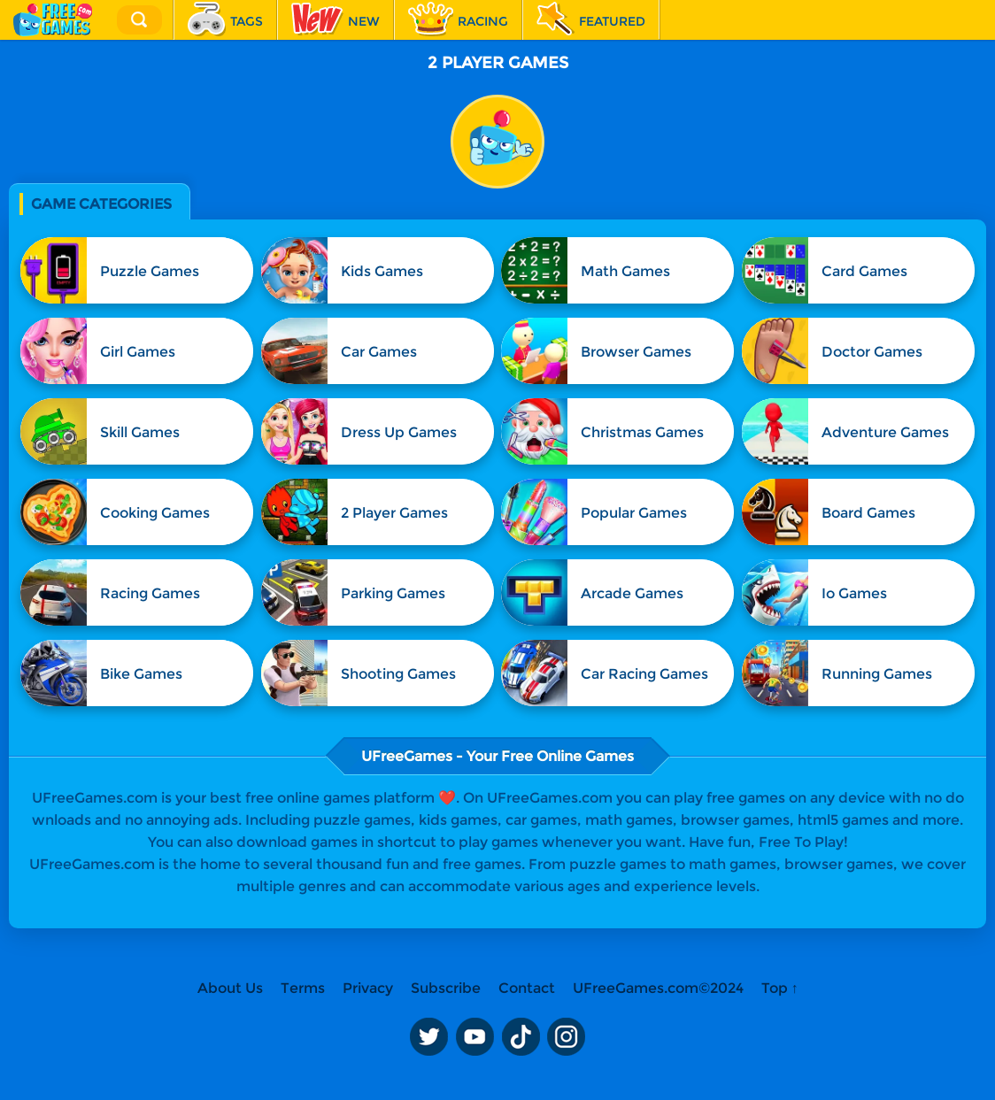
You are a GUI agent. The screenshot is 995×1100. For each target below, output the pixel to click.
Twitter (428, 1036)
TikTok (520, 1036)
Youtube (474, 1036)
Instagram (566, 1036)
